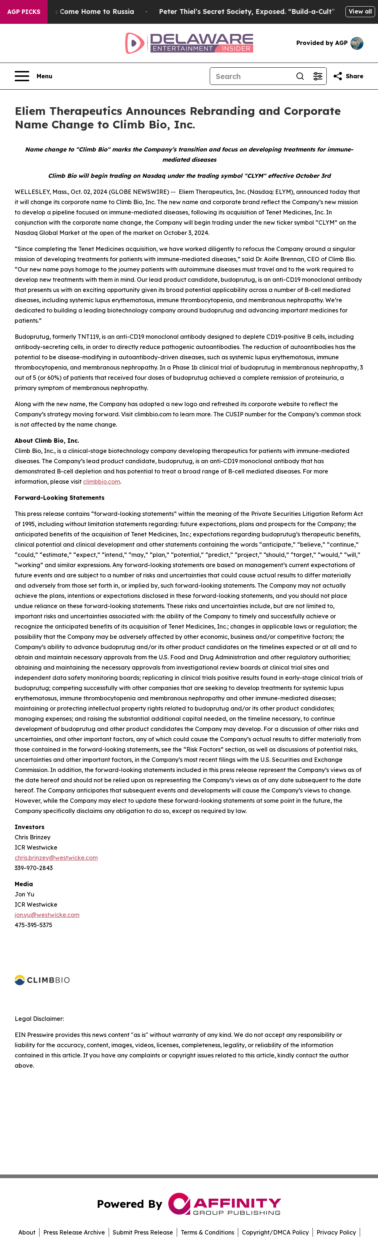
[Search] (250, 76)
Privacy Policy (336, 1232)
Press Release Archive (74, 1232)
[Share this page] (348, 76)
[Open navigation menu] (33, 76)
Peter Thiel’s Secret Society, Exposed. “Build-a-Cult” (254, 11)
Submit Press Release (143, 1232)
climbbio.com (101, 481)
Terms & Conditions (207, 1232)
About (26, 1232)
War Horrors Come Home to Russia (81, 11)
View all (360, 11)
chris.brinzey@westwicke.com (56, 857)
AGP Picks (23, 11)
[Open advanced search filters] (317, 76)
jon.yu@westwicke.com (47, 914)
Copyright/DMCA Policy (275, 1232)
